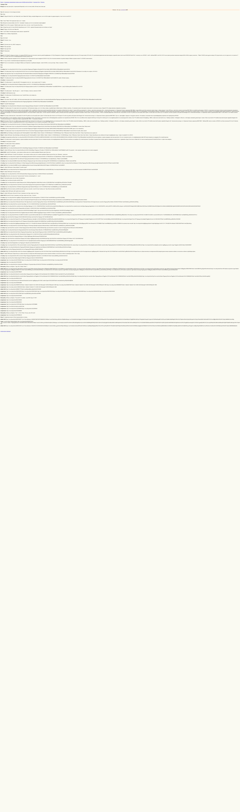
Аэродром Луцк (36, 2)
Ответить (42, 2)
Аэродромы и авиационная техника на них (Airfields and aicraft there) (18, 2)
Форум (1, 2)
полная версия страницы (5, 331)
